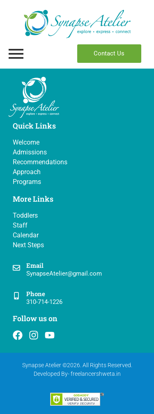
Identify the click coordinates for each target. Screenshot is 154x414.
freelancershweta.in (96, 373)
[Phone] (16, 296)
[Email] (16, 268)
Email (35, 265)
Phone (35, 294)
